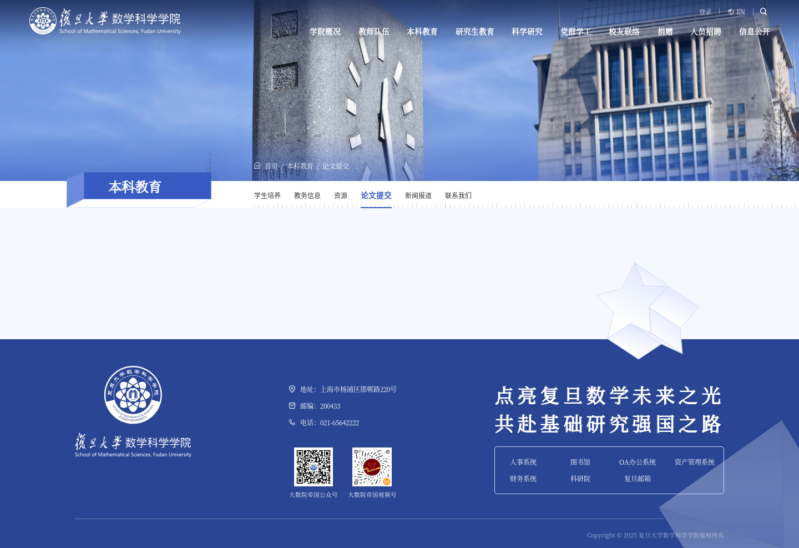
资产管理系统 (695, 461)
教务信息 (307, 195)
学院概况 (325, 31)
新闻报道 (418, 195)
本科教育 (422, 31)
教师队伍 (374, 31)
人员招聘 (705, 31)
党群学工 (575, 31)
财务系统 (523, 478)
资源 (340, 195)
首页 (271, 165)
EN (740, 12)
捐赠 (665, 31)
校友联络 (624, 31)
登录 (705, 12)
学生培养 (267, 195)
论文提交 (335, 165)
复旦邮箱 (637, 478)
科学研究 (527, 31)
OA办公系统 (637, 461)
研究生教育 (475, 31)
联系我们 (458, 195)
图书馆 (580, 461)
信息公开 (754, 31)
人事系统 (523, 461)
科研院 (580, 478)
